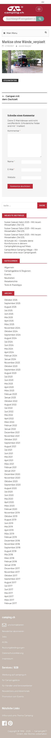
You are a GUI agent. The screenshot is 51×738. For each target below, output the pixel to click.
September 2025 (12, 303)
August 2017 (10, 582)
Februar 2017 (10, 603)
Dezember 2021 (12, 432)
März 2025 (9, 324)
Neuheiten (9, 278)
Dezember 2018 (12, 540)
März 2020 (9, 506)
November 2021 (12, 436)
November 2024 (12, 328)
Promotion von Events (13, 696)
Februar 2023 (10, 394)
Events (7, 274)
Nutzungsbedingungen (13, 647)
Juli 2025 (8, 310)
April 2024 (9, 352)
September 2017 (12, 579)
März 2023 (9, 390)
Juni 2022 (8, 411)
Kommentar (13, 131)
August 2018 (10, 551)
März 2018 (9, 558)
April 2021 (8, 460)
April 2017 (8, 596)
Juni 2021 (8, 453)
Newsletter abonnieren (13, 631)
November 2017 (12, 572)
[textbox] (21, 18)
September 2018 (12, 547)
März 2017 (9, 600)
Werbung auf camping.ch (14, 675)
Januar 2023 (10, 397)
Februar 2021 (10, 467)
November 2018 (12, 544)
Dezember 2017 (12, 568)
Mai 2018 (8, 554)
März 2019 (9, 533)
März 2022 (9, 422)
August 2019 (10, 519)
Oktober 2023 (10, 366)
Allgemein (9, 267)
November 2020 (12, 478)
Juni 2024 (8, 345)
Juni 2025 (8, 314)
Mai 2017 (8, 593)
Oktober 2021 (10, 439)
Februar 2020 (10, 509)
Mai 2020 (8, 499)
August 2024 (10, 338)
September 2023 (12, 370)
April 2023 (9, 387)
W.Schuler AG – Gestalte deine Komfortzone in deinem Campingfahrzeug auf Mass (18, 243)
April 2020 (9, 502)
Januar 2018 (10, 565)
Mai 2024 (8, 349)
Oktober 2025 (10, 300)
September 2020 (12, 485)
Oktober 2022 (10, 401)
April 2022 (9, 418)
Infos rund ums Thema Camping (17, 715)
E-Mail (11, 169)
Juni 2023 (8, 380)
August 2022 (10, 404)
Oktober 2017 (10, 575)
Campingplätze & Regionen (17, 271)
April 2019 (8, 530)
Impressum (7, 658)
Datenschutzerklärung (12, 653)
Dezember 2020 (12, 474)
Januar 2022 (10, 429)
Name (11, 161)
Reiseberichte (11, 281)
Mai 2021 (8, 457)
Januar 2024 (10, 359)
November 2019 (12, 512)
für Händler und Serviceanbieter (17, 685)
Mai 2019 (8, 526)
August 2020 (10, 488)
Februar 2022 (10, 425)
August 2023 (10, 373)
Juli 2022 (8, 408)
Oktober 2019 (10, 516)
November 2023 (12, 362)
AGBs (4, 642)
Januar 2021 (10, 471)
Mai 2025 (8, 317)
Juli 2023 (8, 376)
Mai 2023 (8, 383)
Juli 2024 (8, 342)
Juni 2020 (9, 495)
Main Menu (12, 33)
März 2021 (9, 464)
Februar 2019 (10, 537)
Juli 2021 (8, 450)
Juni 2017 (8, 589)
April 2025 (8, 321)
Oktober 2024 (11, 331)
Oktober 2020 (11, 481)
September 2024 (12, 335)
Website (11, 177)
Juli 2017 (8, 586)
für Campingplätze (11, 680)
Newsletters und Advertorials (16, 691)
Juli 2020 (8, 492)
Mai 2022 (8, 415)
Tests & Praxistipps (13, 285)
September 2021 (12, 443)
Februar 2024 (10, 355)
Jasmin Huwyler (24, 46)
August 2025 (10, 307)
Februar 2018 (10, 561)
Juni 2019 (8, 523)
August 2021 (10, 446)
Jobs (4, 637)
